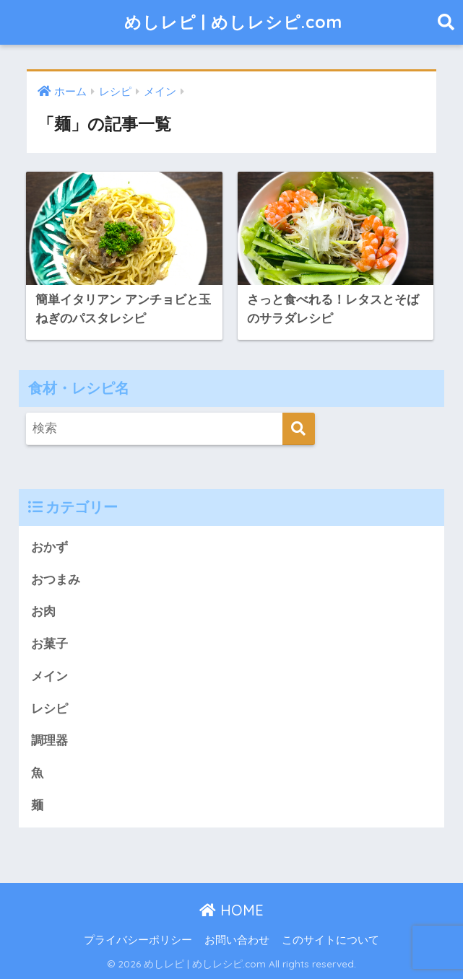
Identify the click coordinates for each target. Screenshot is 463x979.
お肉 (43, 611)
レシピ (49, 709)
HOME (231, 910)
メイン (49, 676)
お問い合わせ (236, 940)
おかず (49, 547)
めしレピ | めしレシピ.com (233, 22)
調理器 (49, 740)
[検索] (298, 429)
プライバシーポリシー (138, 940)
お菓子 (49, 644)
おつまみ (55, 580)
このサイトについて (330, 940)
